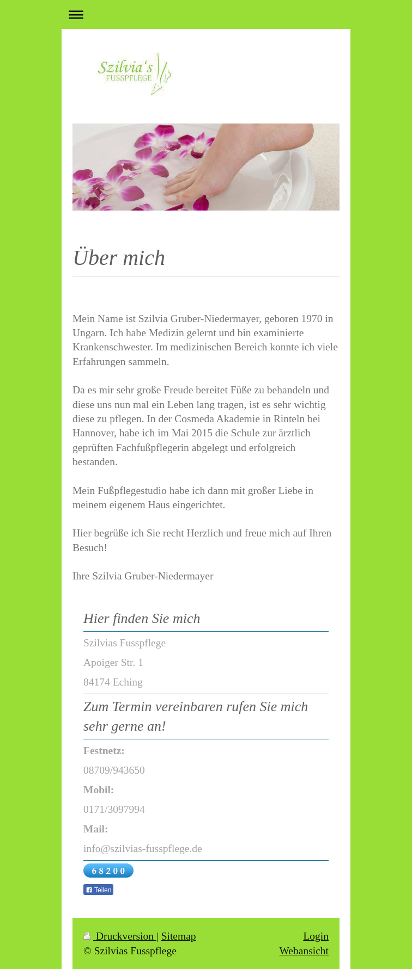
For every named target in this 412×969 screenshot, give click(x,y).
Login (316, 936)
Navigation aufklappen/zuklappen (206, 14)
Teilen (98, 890)
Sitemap (178, 936)
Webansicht (304, 950)
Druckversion (119, 936)
